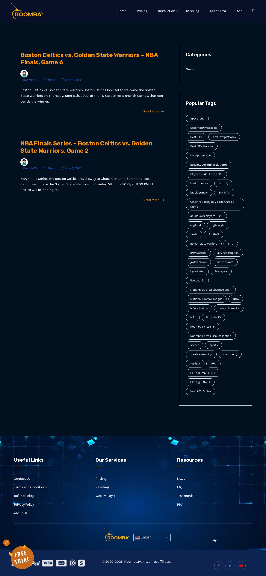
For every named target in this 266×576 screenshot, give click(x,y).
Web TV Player (105, 501)
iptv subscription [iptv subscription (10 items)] (228, 253)
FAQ (179, 492)
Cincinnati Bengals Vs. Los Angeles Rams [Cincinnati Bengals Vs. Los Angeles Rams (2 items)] (212, 204)
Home (121, 11)
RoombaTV (30, 80)
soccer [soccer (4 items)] (194, 345)
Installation (166, 11)
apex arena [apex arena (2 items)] (197, 118)
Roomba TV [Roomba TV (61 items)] (213, 317)
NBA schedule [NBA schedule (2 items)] (199, 308)
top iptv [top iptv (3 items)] (195, 363)
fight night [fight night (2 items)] (218, 225)
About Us (20, 518)
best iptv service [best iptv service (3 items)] (200, 155)
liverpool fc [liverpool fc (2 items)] (197, 280)
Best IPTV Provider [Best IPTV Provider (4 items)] (201, 146)
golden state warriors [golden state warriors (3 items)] (203, 243)
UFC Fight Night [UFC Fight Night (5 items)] (200, 382)
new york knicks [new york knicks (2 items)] (229, 308)
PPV (180, 510)
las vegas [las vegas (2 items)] (221, 271)
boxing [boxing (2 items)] (223, 183)
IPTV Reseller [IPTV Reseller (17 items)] (198, 253)
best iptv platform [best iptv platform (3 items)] (224, 137)
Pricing (142, 11)
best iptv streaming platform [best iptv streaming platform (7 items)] (208, 164)
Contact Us (22, 484)
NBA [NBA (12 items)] (236, 299)
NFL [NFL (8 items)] (192, 317)
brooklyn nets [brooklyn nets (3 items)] (199, 192)
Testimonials (186, 501)
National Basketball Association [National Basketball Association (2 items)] (210, 290)
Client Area (218, 11)
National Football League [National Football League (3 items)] (206, 299)
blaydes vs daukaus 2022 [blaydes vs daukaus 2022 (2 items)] (206, 174)
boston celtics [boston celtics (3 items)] (199, 183)
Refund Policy (24, 501)
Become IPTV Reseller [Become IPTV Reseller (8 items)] (203, 128)
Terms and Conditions (30, 492)
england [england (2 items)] (195, 225)
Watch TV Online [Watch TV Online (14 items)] (200, 391)
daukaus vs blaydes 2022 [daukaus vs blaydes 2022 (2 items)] (206, 216)
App (239, 11)
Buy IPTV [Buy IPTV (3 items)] (224, 192)
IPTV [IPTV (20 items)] (230, 243)
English (143, 537)
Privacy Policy (24, 510)
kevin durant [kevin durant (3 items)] (225, 262)
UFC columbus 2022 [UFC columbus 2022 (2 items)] (203, 373)
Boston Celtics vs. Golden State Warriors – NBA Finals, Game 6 (89, 58)
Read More (153, 111)
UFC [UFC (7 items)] (213, 363)
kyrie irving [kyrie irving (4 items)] (197, 271)
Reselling (192, 11)
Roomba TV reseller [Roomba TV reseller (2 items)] (202, 326)
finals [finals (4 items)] (194, 234)
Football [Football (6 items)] (214, 234)
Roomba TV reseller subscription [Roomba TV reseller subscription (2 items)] (210, 336)
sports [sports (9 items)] (214, 345)
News (51, 80)
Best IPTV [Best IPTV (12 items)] (196, 137)
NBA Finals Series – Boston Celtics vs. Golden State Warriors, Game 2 (86, 147)
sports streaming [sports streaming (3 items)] (201, 354)
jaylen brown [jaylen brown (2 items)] (198, 262)
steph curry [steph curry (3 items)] (230, 354)
